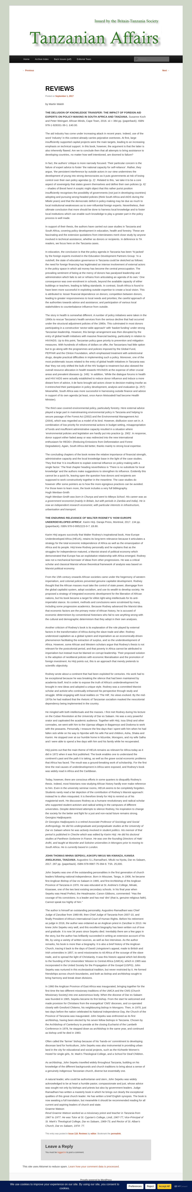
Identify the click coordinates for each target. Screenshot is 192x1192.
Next (165, 70)
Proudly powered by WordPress (96, 1180)
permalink (116, 1133)
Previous (28, 70)
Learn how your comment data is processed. (93, 1166)
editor (93, 1133)
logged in (61, 1152)
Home (26, 59)
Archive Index (42, 59)
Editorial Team (84, 59)
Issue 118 (73, 1133)
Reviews (83, 1133)
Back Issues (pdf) (62, 59)
